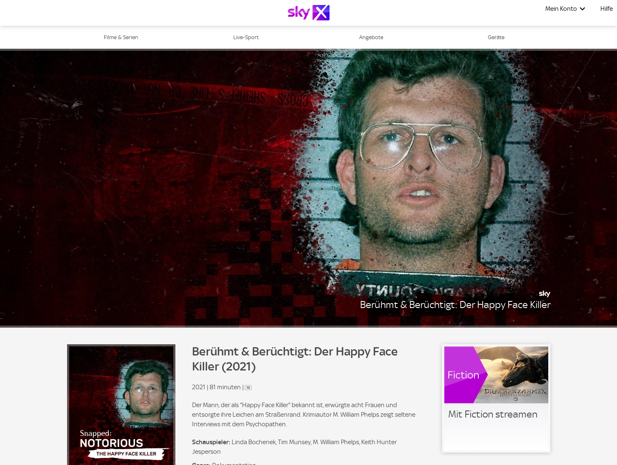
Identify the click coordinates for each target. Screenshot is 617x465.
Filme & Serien (121, 37)
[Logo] (309, 12)
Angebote (371, 37)
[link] (496, 398)
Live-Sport (246, 37)
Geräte (496, 37)
